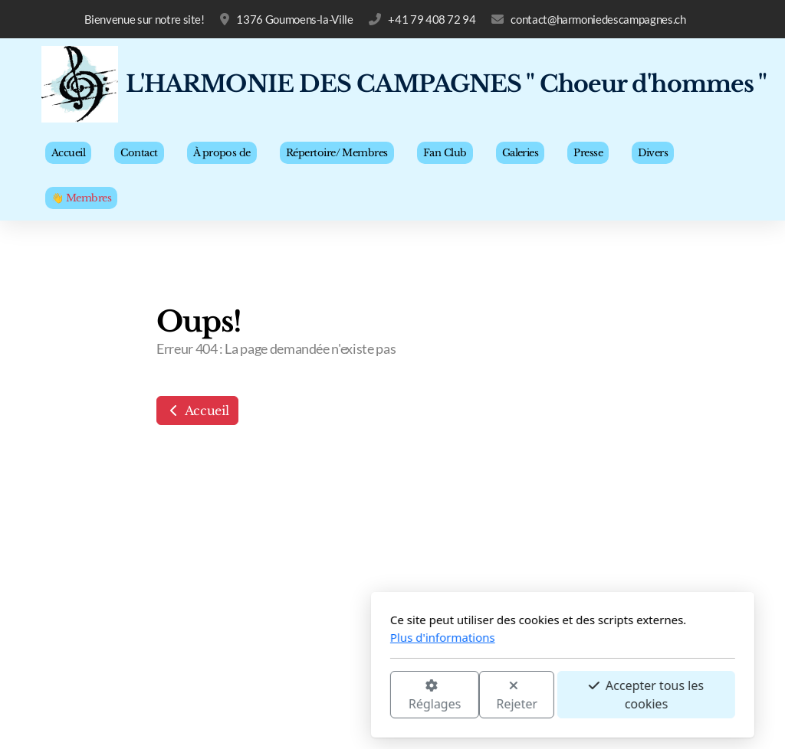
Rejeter (347, 695)
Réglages (264, 695)
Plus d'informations (272, 637)
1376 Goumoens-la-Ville (294, 19)
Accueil (197, 410)
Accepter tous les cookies (476, 694)
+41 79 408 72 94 (431, 19)
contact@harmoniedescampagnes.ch (598, 19)
